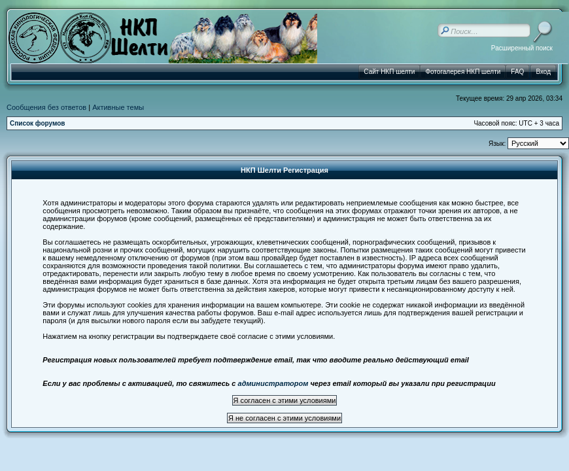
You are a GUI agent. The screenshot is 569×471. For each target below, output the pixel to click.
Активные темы (118, 107)
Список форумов (37, 123)
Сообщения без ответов (46, 107)
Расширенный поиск (522, 48)
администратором (273, 383)
